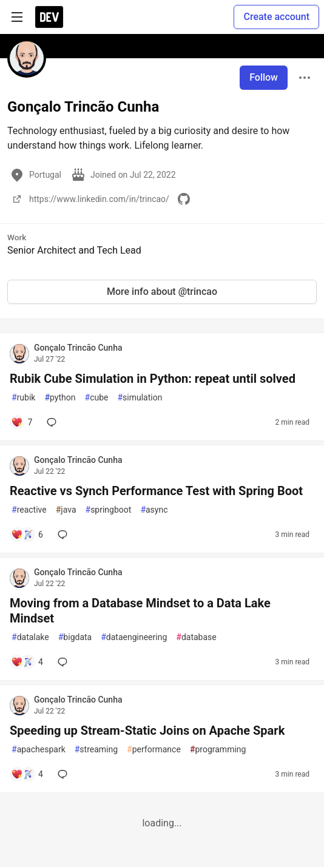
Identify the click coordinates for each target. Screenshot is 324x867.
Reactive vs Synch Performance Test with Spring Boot (156, 491)
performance (154, 749)
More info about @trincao (162, 291)
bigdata (75, 637)
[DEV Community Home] (49, 17)
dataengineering (134, 637)
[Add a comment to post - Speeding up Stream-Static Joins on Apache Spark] (27, 774)
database (196, 637)
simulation (139, 397)
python (59, 397)
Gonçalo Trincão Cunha (78, 348)
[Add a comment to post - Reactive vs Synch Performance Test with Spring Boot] (27, 534)
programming (218, 749)
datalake (30, 637)
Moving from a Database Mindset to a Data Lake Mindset (140, 611)
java (66, 510)
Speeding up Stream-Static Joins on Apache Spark (147, 730)
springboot (109, 510)
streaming (96, 749)
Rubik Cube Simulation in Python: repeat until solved (152, 378)
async (153, 510)
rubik (23, 397)
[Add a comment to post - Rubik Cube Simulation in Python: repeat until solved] (21, 422)
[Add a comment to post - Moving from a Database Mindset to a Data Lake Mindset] (27, 662)
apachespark (39, 749)
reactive (29, 510)
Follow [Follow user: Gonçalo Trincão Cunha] (263, 77)
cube (97, 397)
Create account (276, 16)
